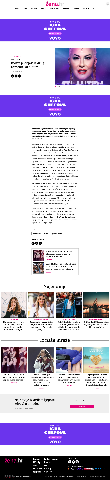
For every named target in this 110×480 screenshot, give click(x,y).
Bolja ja (86, 9)
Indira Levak (37, 234)
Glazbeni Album (57, 234)
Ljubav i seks (54, 9)
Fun (94, 9)
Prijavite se (82, 406)
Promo (47, 462)
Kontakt (47, 476)
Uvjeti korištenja (81, 476)
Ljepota (66, 9)
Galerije (34, 9)
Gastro (43, 9)
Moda (17, 9)
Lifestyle (76, 9)
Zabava (17, 56)
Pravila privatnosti (57, 476)
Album (46, 234)
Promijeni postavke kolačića (96, 476)
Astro (25, 9)
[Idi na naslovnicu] (55, 5)
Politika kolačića (69, 476)
